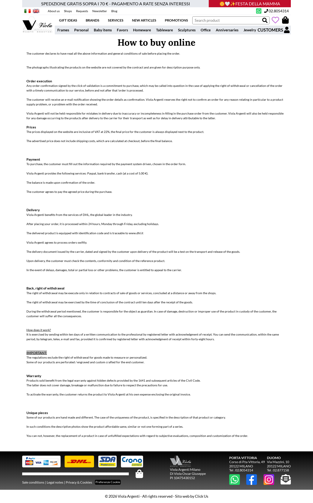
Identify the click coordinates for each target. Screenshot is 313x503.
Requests (82, 11)
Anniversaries (227, 30)
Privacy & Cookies (79, 482)
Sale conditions (33, 482)
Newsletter (99, 11)
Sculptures (187, 30)
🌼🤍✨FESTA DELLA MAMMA (249, 3)
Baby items (103, 30)
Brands (92, 20)
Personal (81, 30)
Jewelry (249, 30)
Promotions (176, 20)
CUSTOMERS (274, 29)
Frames (63, 30)
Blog (114, 11)
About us (54, 11)
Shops (68, 11)
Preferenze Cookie (108, 482)
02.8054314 (276, 11)
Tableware (164, 30)
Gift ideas (68, 20)
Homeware (142, 30)
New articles (144, 20)
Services (115, 20)
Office (206, 30)
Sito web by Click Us (191, 496)
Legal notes (55, 482)
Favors (122, 30)
